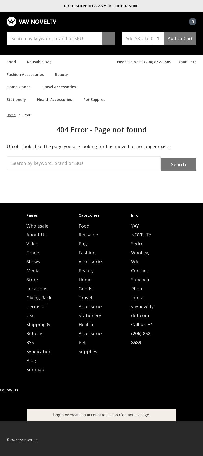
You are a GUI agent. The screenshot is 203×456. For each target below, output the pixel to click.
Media (32, 268)
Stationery (18, 99)
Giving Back (38, 295)
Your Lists (187, 61)
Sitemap (35, 367)
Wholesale (37, 223)
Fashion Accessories (27, 74)
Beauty (63, 74)
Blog (31, 358)
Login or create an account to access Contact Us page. (101, 412)
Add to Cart (180, 38)
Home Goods (21, 86)
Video (32, 241)
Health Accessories (57, 99)
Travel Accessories (61, 86)
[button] (101, 412)
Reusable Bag (41, 61)
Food (13, 61)
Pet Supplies (96, 99)
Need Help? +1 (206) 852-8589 (144, 61)
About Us (36, 232)
